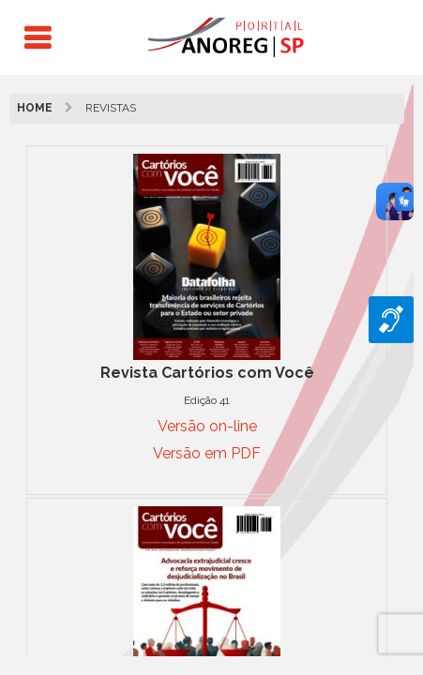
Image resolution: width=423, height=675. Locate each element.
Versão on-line (207, 426)
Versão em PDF (207, 453)
